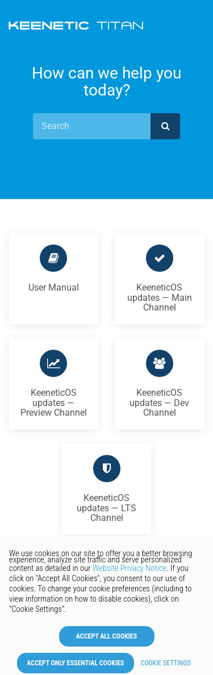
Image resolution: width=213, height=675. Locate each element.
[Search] (92, 126)
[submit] (165, 126)
